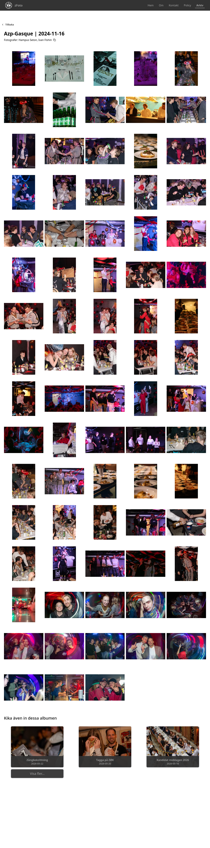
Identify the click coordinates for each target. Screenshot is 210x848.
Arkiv (199, 5)
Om (161, 5)
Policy (187, 5)
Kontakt (174, 5)
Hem (151, 5)
